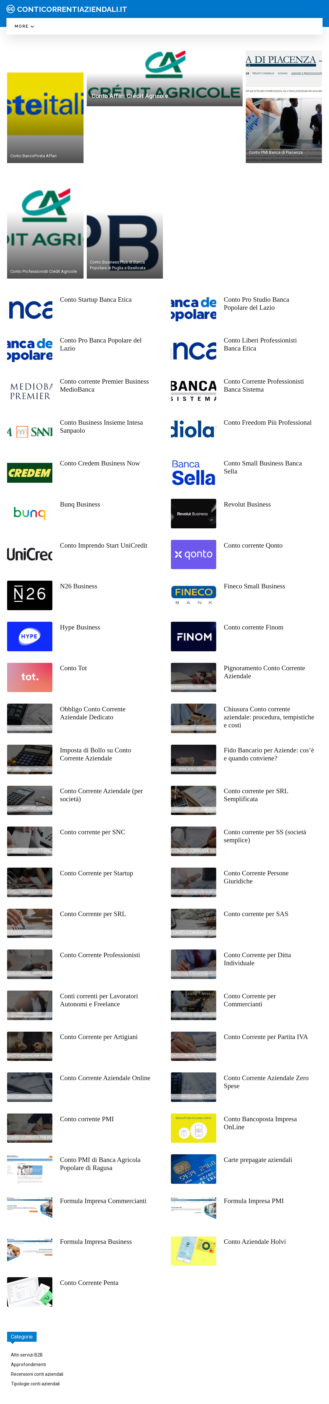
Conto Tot (73, 668)
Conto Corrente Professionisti (100, 955)
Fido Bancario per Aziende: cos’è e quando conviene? (269, 754)
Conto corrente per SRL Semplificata (256, 795)
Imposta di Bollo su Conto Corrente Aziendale (95, 754)
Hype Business (80, 627)
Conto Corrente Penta (89, 1283)
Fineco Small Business (254, 586)
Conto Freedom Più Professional (268, 422)
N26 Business (78, 586)
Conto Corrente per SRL (93, 914)
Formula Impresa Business (96, 1241)
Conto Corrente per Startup (96, 873)
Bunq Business (80, 504)
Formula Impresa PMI (254, 1201)
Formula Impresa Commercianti (103, 1201)
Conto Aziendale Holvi (255, 1241)
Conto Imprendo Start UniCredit (103, 545)
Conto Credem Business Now (100, 463)
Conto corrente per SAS (256, 914)
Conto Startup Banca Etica (96, 299)
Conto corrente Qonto (253, 545)
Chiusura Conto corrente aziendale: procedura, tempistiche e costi (269, 717)
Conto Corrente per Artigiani (99, 1037)
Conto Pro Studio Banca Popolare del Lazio (256, 303)
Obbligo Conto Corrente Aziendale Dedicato (93, 713)
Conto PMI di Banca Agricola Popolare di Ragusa (100, 1164)
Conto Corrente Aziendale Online (105, 1078)
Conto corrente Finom (253, 627)
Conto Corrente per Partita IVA (266, 1037)
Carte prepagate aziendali (258, 1160)
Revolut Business (247, 504)
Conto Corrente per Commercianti (250, 1000)
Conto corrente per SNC (93, 832)
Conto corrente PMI (87, 1119)
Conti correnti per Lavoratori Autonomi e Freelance (99, 1000)
